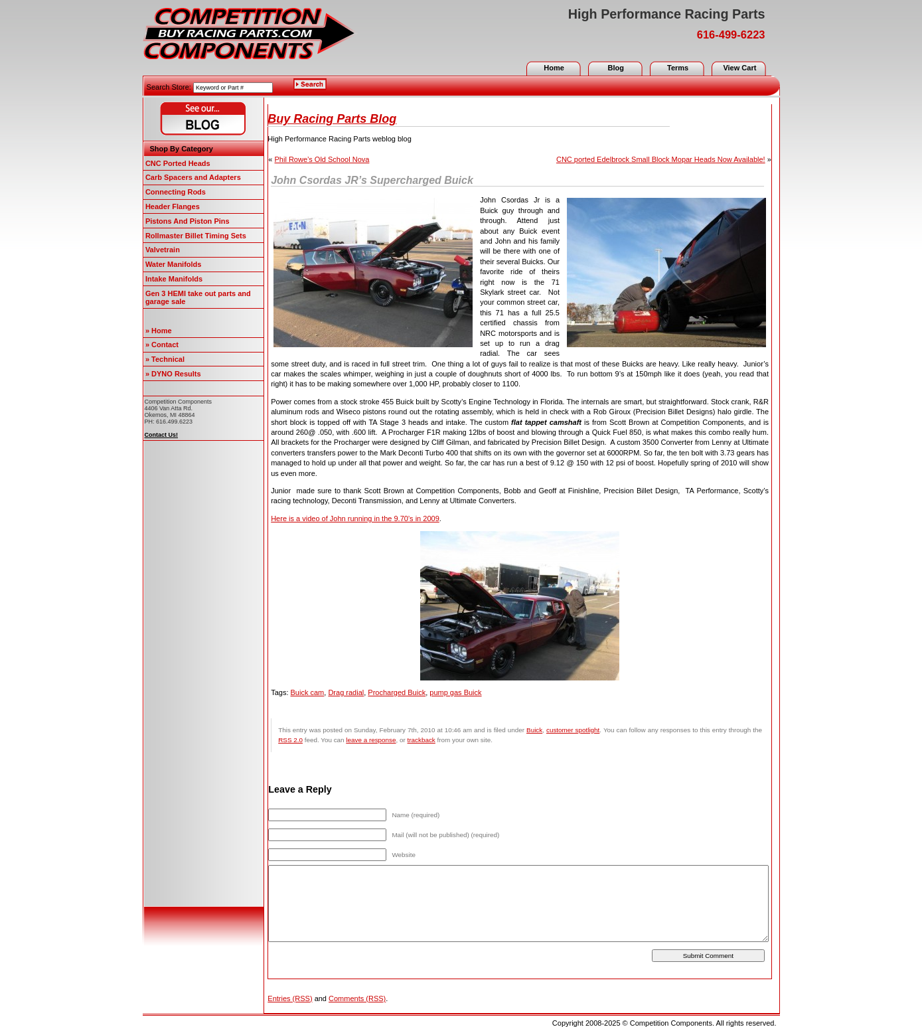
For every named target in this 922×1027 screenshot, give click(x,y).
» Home (158, 331)
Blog (616, 68)
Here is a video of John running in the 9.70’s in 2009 (355, 518)
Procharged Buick (396, 692)
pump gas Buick (455, 692)
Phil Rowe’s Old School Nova (322, 159)
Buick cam (308, 692)
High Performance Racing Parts (666, 14)
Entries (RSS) (290, 998)
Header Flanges (172, 206)
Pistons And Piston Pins (187, 221)
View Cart (739, 68)
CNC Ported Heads (177, 163)
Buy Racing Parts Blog (332, 118)
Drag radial (346, 692)
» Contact (162, 345)
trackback (421, 740)
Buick (534, 730)
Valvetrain (162, 250)
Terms (677, 68)
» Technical (165, 359)
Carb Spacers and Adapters (193, 177)
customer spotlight (572, 730)
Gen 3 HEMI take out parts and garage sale (198, 297)
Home (554, 68)
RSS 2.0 (290, 740)
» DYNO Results (173, 374)
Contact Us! (162, 435)
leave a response (371, 740)
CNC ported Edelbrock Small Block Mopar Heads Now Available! (660, 159)
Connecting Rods (175, 192)
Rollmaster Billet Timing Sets (195, 236)
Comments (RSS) (357, 998)
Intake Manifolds (173, 279)
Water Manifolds (173, 264)
